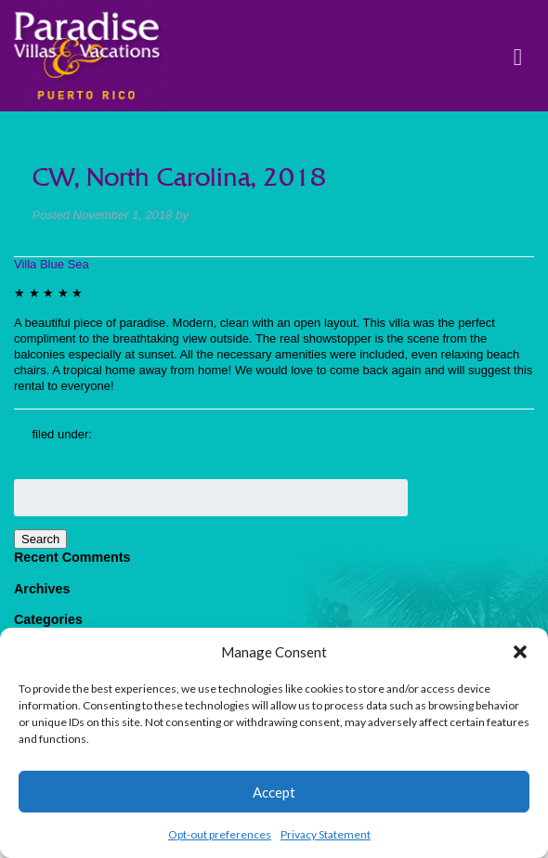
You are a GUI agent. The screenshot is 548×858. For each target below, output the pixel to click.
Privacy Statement (326, 834)
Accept (274, 792)
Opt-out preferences (219, 834)
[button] (520, 652)
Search (40, 539)
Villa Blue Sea (51, 264)
